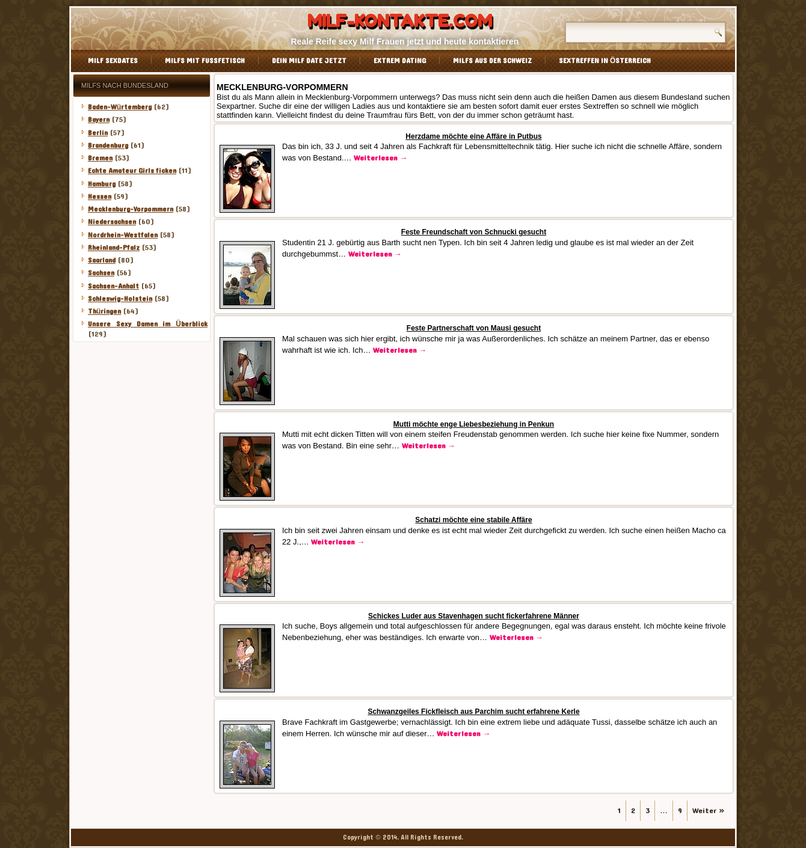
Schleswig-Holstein (120, 298)
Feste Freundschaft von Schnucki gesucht (473, 232)
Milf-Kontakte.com (399, 21)
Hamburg (101, 184)
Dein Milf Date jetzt (309, 60)
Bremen (100, 158)
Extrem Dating (400, 60)
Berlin (98, 132)
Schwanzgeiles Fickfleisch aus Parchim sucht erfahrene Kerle (473, 711)
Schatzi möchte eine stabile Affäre (473, 520)
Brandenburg (108, 145)
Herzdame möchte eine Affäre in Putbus (473, 136)
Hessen (99, 196)
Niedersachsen (112, 221)
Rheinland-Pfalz (114, 247)
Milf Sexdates (113, 60)
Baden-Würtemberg (120, 107)
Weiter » (708, 811)
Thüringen (104, 311)
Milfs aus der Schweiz (492, 60)
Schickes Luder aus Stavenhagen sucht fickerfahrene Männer (473, 616)
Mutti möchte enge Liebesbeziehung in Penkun (473, 424)
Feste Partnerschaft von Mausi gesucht (474, 328)
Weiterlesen (380, 158)
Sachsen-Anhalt (113, 286)
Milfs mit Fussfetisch (205, 60)
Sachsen (101, 272)
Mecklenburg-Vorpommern (130, 209)
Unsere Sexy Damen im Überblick (148, 324)
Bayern (98, 119)
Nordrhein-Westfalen (123, 235)
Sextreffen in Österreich (605, 60)
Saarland (101, 260)
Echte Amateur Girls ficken (132, 170)
